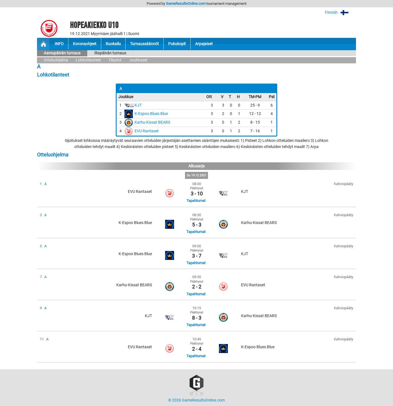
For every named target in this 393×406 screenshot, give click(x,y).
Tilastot (115, 60)
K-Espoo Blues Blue (151, 113)
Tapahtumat (195, 201)
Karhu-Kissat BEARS (152, 122)
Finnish (340, 12)
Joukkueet (138, 60)
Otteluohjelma (56, 60)
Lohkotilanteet (88, 60)
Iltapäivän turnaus (110, 53)
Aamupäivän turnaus (62, 53)
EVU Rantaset (147, 131)
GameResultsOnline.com (185, 3)
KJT (138, 105)
